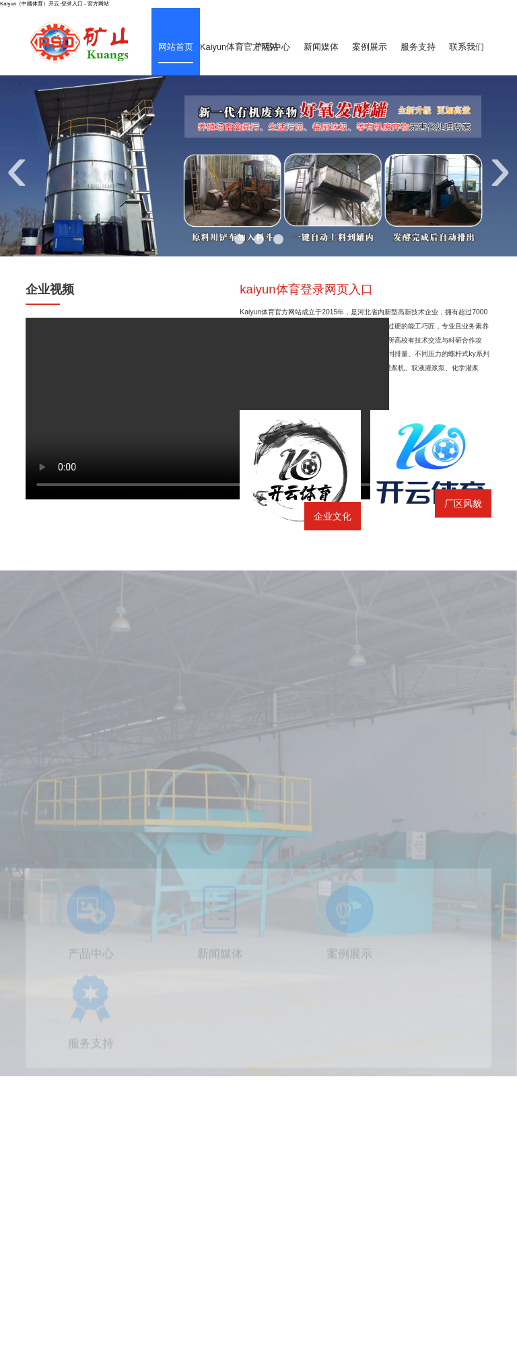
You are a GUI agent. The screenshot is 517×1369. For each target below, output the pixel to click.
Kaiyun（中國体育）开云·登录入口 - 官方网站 (54, 4)
